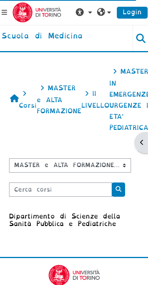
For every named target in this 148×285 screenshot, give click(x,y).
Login (132, 12)
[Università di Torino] (37, 12)
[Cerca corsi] (60, 189)
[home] (42, 36)
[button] (85, 12)
